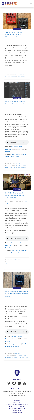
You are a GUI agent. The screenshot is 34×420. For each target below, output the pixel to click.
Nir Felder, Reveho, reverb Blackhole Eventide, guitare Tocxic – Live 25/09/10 (16, 195)
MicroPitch (13, 76)
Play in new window (16, 147)
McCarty (11, 357)
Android (17, 157)
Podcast (23, 167)
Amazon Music (9, 157)
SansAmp (7, 265)
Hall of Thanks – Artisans (17, 406)
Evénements (17, 259)
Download (8, 149)
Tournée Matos (24, 76)
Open (18, 76)
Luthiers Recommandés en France (17, 404)
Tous (19, 72)
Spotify (24, 154)
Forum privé (17, 410)
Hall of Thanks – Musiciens (17, 408)
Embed (7, 152)
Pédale (19, 167)
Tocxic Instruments (15, 265)
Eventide (7, 76)
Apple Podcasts (16, 154)
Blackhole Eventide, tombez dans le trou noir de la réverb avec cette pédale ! (17, 293)
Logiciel (7, 167)
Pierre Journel (23, 41)
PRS (27, 357)
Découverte (8, 263)
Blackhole (18, 74)
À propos (17, 400)
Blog (22, 74)
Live (18, 263)
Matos (15, 72)
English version (17, 412)
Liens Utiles (17, 402)
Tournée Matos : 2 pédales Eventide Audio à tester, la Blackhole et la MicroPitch (14, 34)
